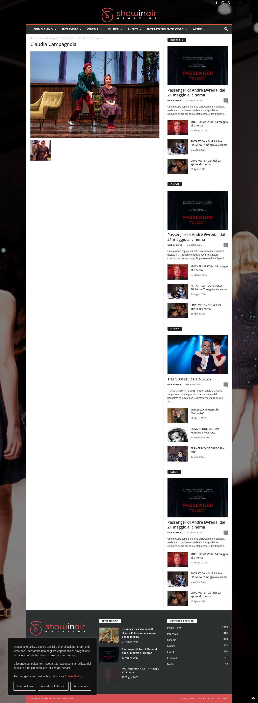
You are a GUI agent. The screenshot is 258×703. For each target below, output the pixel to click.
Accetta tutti (80, 686)
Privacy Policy (188, 698)
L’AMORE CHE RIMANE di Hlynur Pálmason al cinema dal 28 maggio (139, 633)
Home (33, 38)
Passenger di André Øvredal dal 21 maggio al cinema (196, 93)
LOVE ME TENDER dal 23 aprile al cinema (206, 162)
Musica (115, 29)
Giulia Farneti (174, 100)
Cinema (94, 29)
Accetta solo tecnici (53, 686)
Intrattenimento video (167, 29)
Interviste (72, 29)
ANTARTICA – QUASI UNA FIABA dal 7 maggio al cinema (209, 143)
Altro (199, 29)
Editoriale (172, 658)
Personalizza (25, 686)
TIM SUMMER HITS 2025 (189, 379)
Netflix (171, 664)
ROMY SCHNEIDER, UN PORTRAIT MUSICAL (205, 430)
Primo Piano (44, 29)
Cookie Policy (73, 676)
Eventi (134, 29)
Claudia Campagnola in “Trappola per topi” (59, 38)
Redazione (222, 698)
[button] (226, 29)
